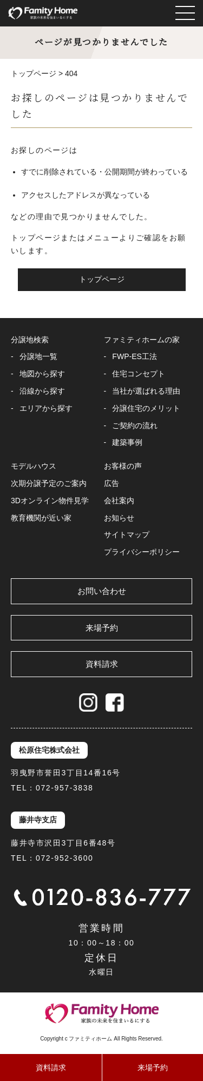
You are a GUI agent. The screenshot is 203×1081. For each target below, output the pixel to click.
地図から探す (42, 373)
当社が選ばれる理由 (146, 391)
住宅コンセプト (138, 373)
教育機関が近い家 (41, 518)
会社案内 (119, 500)
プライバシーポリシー (142, 552)
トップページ (102, 279)
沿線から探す (42, 391)
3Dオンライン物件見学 (50, 500)
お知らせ (119, 518)
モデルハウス (33, 466)
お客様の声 (123, 466)
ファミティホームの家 (142, 339)
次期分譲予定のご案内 (49, 483)
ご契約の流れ (135, 425)
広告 (111, 483)
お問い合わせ (101, 591)
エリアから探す (46, 408)
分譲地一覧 (38, 356)
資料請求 (102, 663)
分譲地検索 (30, 339)
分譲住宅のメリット (146, 408)
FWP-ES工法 (134, 356)
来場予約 (102, 627)
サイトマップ (126, 534)
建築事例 (127, 442)
